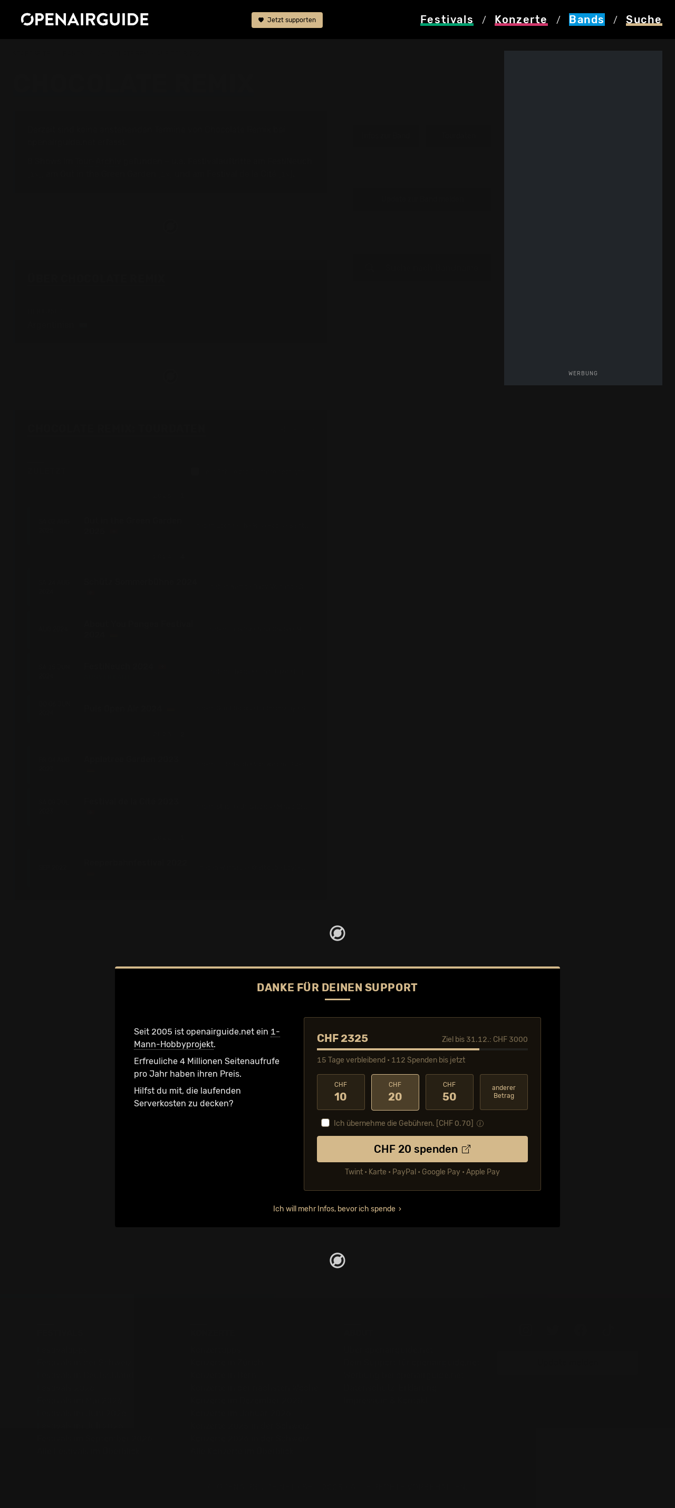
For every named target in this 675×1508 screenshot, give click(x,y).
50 (449, 1092)
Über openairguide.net (388, 1349)
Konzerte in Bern (223, 1375)
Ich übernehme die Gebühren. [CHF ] (404, 1122)
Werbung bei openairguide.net (404, 1375)
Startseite (32, 54)
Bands (74, 54)
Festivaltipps (62, 1349)
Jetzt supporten (287, 20)
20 (395, 1092)
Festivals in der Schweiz (84, 1362)
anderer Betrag (504, 1091)
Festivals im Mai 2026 (79, 1400)
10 (340, 1092)
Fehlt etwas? (295, 429)
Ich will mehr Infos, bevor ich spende (334, 1208)
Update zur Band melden (422, 199)
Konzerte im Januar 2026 (240, 1413)
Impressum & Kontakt (386, 1400)
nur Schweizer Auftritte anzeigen (253, 471)
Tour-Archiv (98, 161)
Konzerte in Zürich (226, 1362)
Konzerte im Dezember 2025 (246, 1400)
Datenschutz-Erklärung (390, 1387)
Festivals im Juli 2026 (80, 1425)
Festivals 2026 (66, 1387)
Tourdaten (458, 135)
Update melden (568, 1362)
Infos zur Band (386, 135)
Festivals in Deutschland (85, 1375)
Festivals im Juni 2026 (82, 1413)
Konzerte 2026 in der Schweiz (249, 1438)
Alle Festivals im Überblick (88, 1451)
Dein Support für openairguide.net (412, 1362)
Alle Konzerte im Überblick (242, 1451)
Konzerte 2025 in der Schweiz (249, 1425)
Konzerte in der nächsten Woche (254, 1387)
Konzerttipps (215, 1349)
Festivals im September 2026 (94, 1438)
